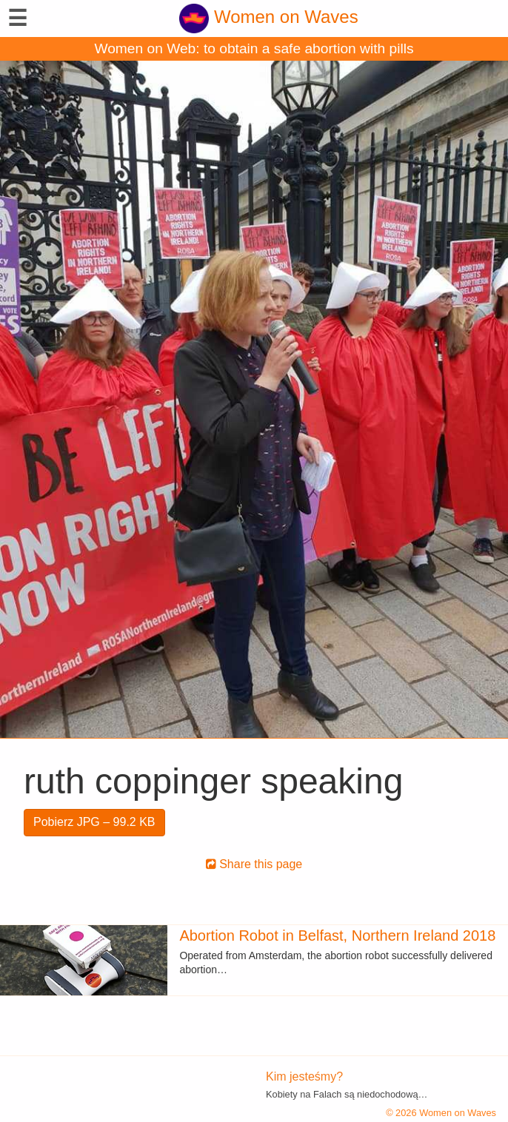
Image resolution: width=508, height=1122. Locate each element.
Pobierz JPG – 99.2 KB (94, 822)
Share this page (254, 864)
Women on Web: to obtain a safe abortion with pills (253, 48)
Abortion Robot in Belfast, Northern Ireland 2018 (337, 935)
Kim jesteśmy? (304, 1076)
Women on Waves (268, 17)
